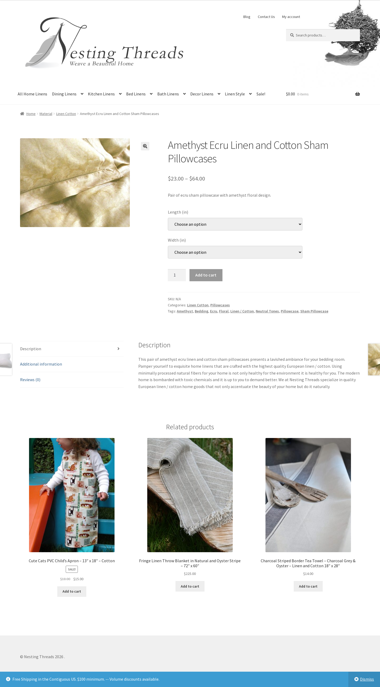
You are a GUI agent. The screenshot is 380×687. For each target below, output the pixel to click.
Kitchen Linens (101, 93)
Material (46, 113)
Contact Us (266, 16)
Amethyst (185, 311)
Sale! (260, 93)
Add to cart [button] (72, 591)
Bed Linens (136, 93)
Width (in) (177, 240)
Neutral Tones (267, 311)
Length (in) (178, 212)
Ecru (213, 311)
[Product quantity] (177, 275)
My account (291, 16)
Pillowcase (289, 311)
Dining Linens (64, 93)
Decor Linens (201, 93)
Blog (246, 16)
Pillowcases (220, 305)
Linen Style (235, 93)
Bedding (201, 311)
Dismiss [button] (367, 679)
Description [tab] (30, 348)
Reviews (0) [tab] (30, 379)
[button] (145, 146)
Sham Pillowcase (314, 311)
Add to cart (205, 275)
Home (31, 113)
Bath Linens (168, 93)
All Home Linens (32, 93)
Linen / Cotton (242, 311)
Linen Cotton (66, 113)
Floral (224, 311)
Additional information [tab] (41, 364)
